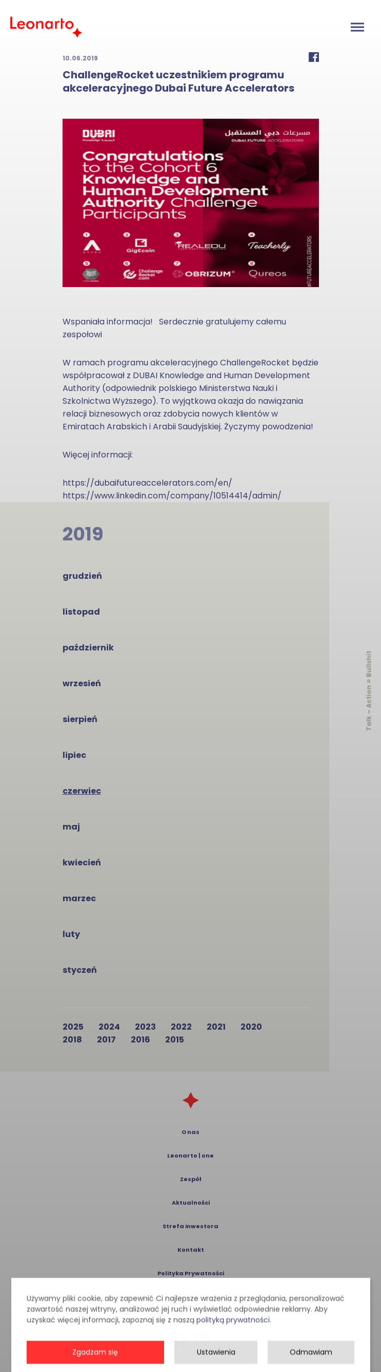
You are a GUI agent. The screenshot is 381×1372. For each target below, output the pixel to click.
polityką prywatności (233, 1360)
